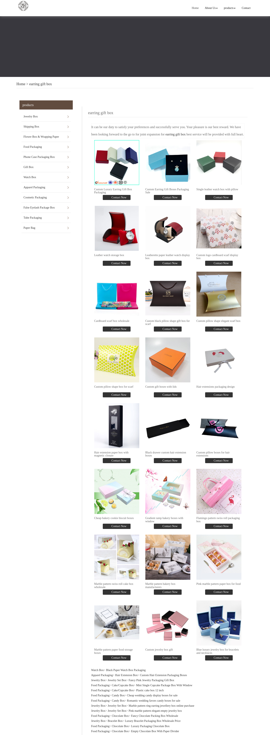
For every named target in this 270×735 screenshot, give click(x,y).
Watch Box (30, 177)
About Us (211, 8)
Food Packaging (33, 146)
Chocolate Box (120, 715)
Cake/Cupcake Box (123, 685)
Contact (246, 8)
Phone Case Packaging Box (39, 156)
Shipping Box (31, 126)
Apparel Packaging (34, 187)
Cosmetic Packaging (35, 197)
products (230, 8)
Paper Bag (29, 227)
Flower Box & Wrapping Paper (41, 136)
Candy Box (118, 695)
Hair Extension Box (126, 674)
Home (195, 8)
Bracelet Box (115, 720)
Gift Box (28, 167)
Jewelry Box (31, 116)
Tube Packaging (33, 217)
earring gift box (40, 84)
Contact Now (118, 197)
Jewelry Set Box (117, 680)
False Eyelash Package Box (39, 207)
